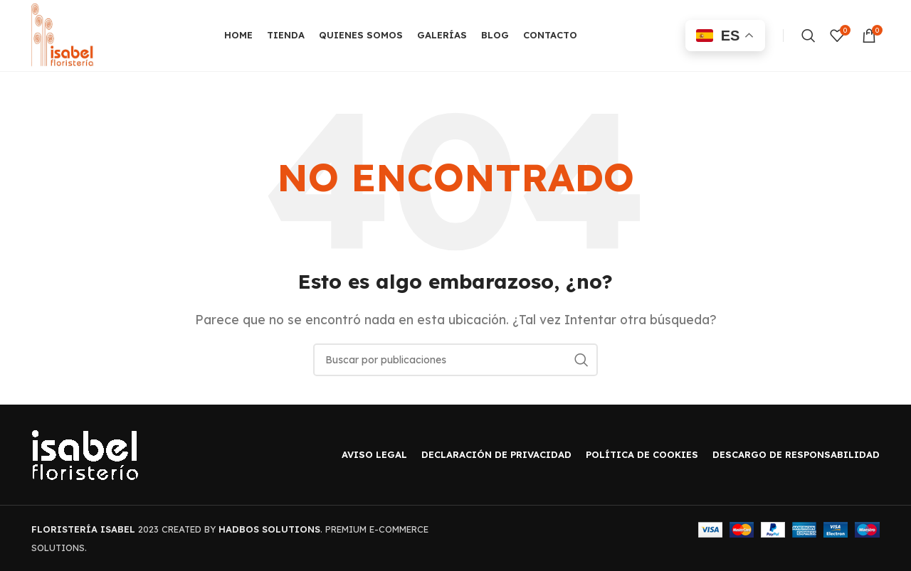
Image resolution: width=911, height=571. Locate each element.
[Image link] (84, 454)
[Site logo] (62, 34)
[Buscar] (808, 35)
